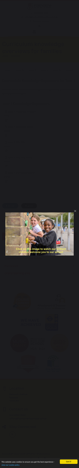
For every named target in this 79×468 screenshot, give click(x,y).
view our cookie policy (10, 465)
